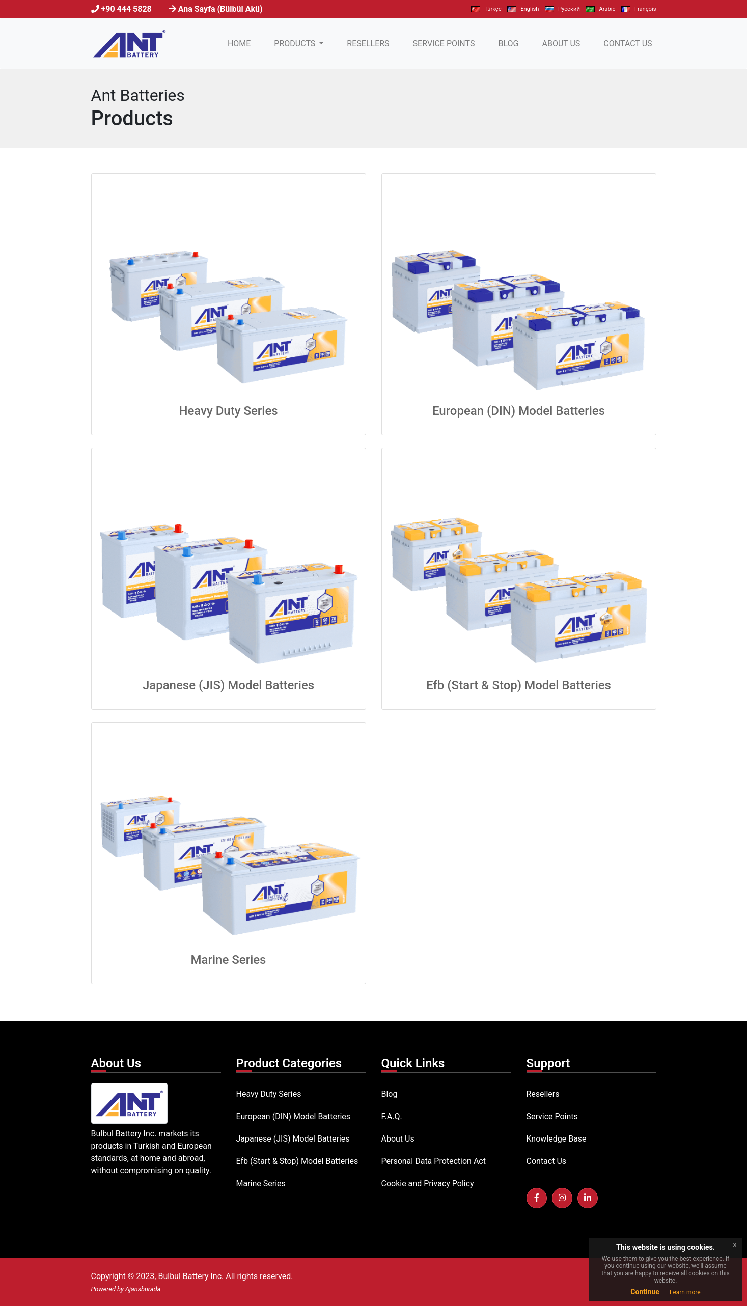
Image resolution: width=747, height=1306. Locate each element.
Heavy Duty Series (228, 411)
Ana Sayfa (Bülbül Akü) (220, 9)
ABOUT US (561, 43)
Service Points (552, 1116)
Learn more (685, 1292)
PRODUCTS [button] (295, 43)
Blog (389, 1094)
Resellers (543, 1094)
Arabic (600, 9)
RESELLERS (368, 43)
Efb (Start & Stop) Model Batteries (518, 685)
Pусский (562, 9)
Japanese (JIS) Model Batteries (228, 685)
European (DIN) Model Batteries (518, 411)
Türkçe (486, 9)
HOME (241, 42)
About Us (397, 1139)
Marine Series (228, 960)
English (523, 9)
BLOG (508, 43)
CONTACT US (627, 43)
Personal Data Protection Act (433, 1161)
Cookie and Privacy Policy (427, 1183)
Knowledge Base (557, 1139)
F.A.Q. (391, 1116)
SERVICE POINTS (444, 43)
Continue (644, 1292)
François (638, 9)
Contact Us (547, 1161)
